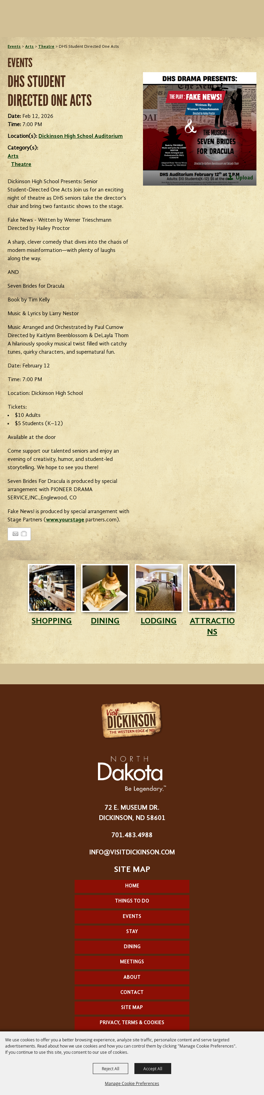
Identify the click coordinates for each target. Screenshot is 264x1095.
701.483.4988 (132, 835)
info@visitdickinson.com (132, 852)
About (132, 977)
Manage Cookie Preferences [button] (132, 1083)
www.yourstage (65, 520)
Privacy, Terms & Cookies (132, 1023)
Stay (132, 931)
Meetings (132, 962)
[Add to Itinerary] (24, 534)
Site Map (132, 1007)
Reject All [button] (110, 1068)
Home (132, 886)
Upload (244, 178)
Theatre (46, 47)
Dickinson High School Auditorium (80, 136)
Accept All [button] (152, 1068)
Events (14, 47)
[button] (199, 129)
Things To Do (132, 901)
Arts (29, 47)
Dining (132, 947)
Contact (132, 992)
